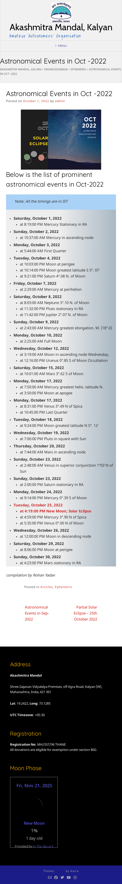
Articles (46, 587)
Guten (60, 871)
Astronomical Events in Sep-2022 (37, 613)
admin (60, 101)
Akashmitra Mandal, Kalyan (61, 27)
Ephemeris (63, 587)
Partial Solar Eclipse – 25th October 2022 (85, 613)
